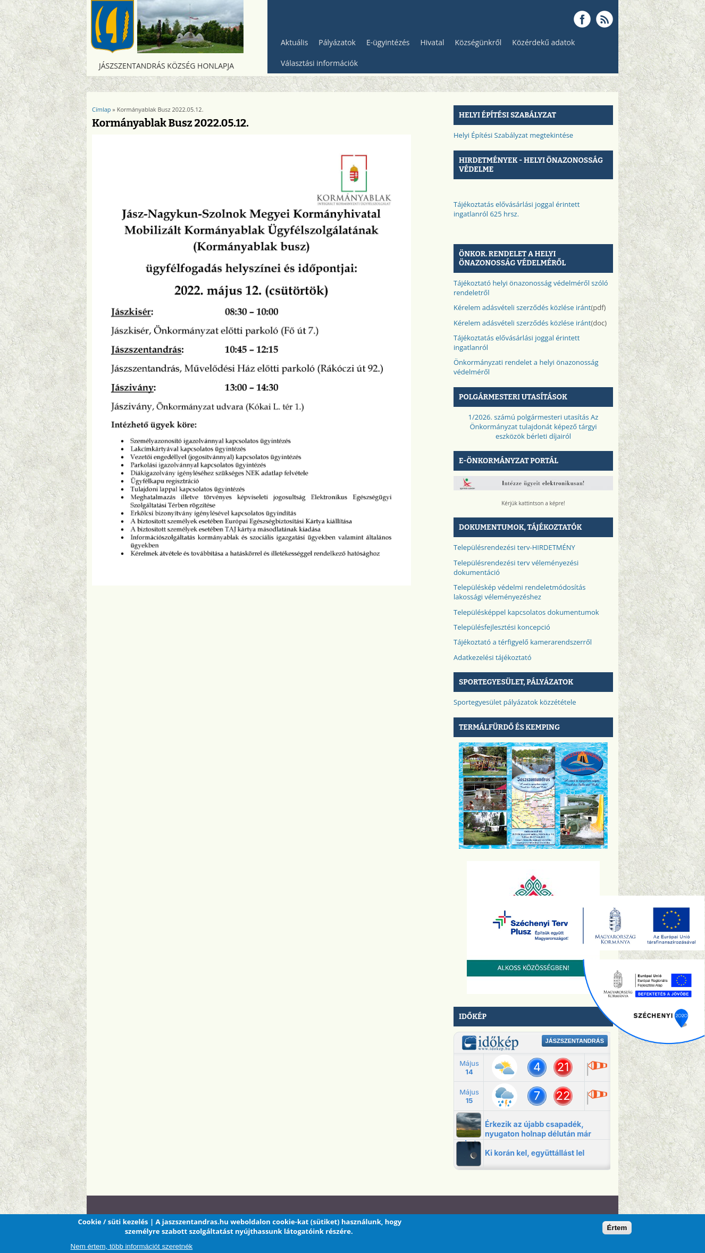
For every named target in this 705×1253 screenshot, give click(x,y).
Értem (617, 1228)
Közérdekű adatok (541, 45)
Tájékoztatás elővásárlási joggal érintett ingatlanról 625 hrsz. (517, 209)
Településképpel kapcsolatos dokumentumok (526, 612)
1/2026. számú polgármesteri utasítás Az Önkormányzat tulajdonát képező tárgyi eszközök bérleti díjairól (533, 426)
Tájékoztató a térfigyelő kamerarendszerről (523, 642)
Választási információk (316, 65)
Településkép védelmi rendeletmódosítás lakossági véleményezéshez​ (519, 592)
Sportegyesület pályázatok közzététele (515, 702)
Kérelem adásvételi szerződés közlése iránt (522, 307)
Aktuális (291, 45)
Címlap (101, 109)
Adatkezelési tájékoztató (493, 657)
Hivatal (432, 42)
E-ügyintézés (388, 42)
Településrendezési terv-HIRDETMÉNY (514, 547)
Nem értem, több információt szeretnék (132, 1246)
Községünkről (475, 45)
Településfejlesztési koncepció (502, 627)
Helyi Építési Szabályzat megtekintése (513, 135)
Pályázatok (337, 42)
